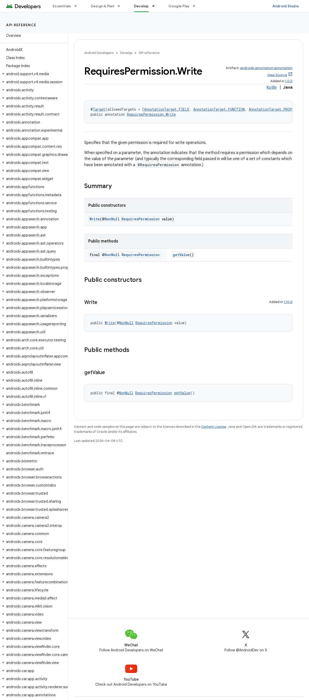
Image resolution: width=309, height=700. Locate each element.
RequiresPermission (141, 219)
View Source (277, 75)
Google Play (179, 6)
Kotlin (271, 87)
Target (99, 109)
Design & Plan (102, 6)
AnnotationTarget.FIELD (166, 109)
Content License (213, 426)
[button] (33, 74)
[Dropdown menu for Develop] (155, 6)
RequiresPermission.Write (151, 114)
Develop (126, 53)
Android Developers (99, 53)
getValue (181, 254)
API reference (21, 25)
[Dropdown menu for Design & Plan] (121, 6)
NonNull (112, 219)
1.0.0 (289, 81)
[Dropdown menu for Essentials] (78, 6)
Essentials (62, 6)
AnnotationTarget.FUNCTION (219, 109)
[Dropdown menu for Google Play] (196, 6)
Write (95, 219)
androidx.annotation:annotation (266, 68)
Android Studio (285, 6)
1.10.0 (288, 302)
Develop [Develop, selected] (141, 6)
